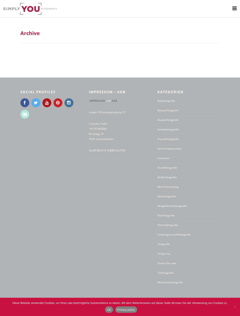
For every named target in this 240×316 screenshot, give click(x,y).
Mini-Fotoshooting (168, 187)
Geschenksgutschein (169, 148)
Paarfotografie (166, 215)
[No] (235, 307)
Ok (109, 309)
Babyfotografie (166, 101)
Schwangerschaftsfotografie (174, 234)
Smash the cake (166, 263)
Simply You (163, 253)
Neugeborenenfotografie (172, 206)
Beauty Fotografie (167, 110)
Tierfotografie (165, 273)
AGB (114, 101)
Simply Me (163, 244)
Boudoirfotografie (167, 120)
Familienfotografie (168, 129)
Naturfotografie (166, 196)
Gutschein (163, 158)
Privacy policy (126, 309)
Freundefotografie (168, 139)
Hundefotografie (167, 167)
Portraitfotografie (167, 225)
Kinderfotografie (167, 177)
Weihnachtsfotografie (170, 282)
